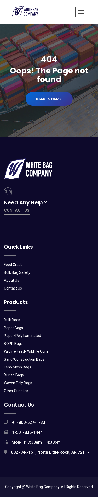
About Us (11, 280)
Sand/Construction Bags (24, 359)
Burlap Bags (14, 375)
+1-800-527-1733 (28, 422)
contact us (17, 210)
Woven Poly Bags (18, 383)
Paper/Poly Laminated (22, 336)
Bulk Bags (12, 320)
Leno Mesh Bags (17, 367)
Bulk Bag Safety (17, 272)
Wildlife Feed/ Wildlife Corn (26, 351)
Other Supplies (16, 391)
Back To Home (48, 99)
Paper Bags (13, 328)
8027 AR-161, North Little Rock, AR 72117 (50, 452)
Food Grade (13, 265)
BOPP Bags (13, 343)
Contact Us (13, 288)
